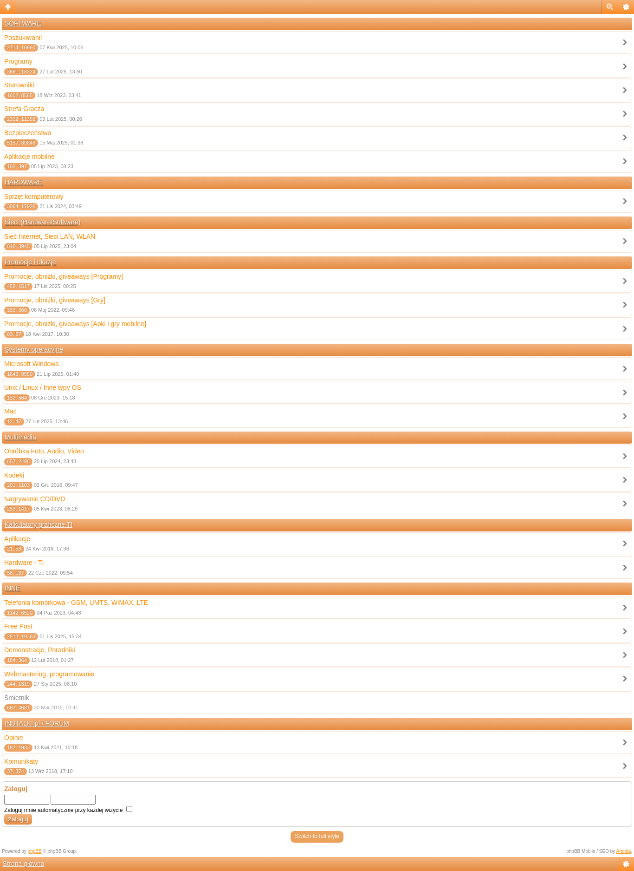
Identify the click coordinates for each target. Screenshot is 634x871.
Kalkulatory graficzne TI (38, 524)
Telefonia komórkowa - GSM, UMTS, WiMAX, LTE (76, 602)
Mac (10, 411)
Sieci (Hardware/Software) (42, 222)
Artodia (623, 851)
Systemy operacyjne (34, 349)
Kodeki (14, 475)
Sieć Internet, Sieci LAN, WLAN (49, 236)
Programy (18, 61)
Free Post (18, 626)
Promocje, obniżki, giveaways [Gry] (54, 300)
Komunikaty (21, 761)
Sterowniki (19, 85)
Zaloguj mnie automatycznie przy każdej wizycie (68, 810)
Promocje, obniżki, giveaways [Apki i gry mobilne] (75, 323)
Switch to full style (317, 836)
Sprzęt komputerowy (34, 196)
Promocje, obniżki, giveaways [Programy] (63, 276)
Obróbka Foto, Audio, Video (44, 451)
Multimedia (20, 437)
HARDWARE (23, 182)
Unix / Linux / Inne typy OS (42, 387)
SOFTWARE (23, 23)
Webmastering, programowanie (49, 674)
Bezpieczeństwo (27, 133)
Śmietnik (16, 697)
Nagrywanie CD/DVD (34, 499)
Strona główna (24, 863)
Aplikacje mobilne (29, 156)
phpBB (35, 851)
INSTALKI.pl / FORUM (37, 723)
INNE (12, 588)
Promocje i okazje (30, 262)
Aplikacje (17, 539)
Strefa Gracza (24, 108)
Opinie (13, 737)
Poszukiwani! (23, 37)
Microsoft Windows (31, 363)
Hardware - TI (24, 562)
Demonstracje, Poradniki (39, 650)
